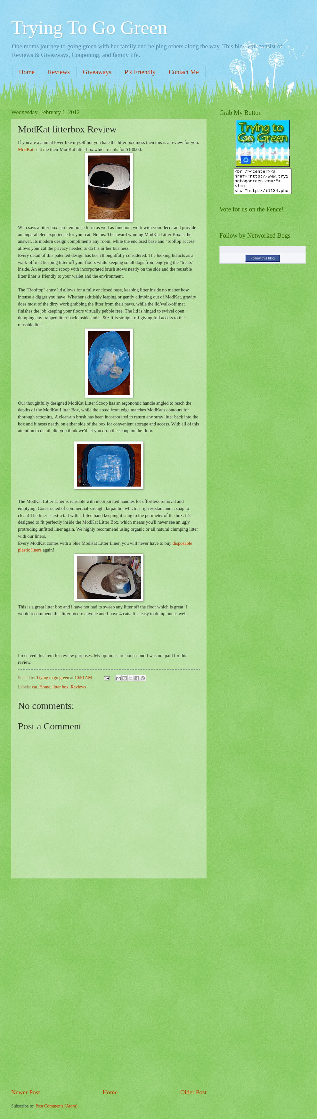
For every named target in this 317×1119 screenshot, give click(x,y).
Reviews (59, 71)
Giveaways (97, 71)
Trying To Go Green (89, 27)
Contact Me (184, 71)
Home (27, 71)
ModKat (25, 149)
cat (34, 687)
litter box (61, 687)
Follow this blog (262, 263)
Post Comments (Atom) (56, 1106)
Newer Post (25, 1092)
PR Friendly (140, 71)
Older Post (193, 1092)
